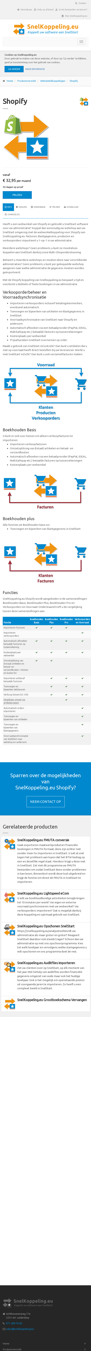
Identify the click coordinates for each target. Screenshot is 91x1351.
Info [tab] (8, 207)
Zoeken (80, 3)
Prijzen (17, 195)
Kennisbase (24, 9)
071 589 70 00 (14, 1323)
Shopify (74, 81)
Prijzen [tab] (54, 207)
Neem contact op (45, 801)
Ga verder (14, 69)
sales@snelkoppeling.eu (20, 1329)
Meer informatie (35, 69)
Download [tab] (71, 207)
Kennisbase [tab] (38, 207)
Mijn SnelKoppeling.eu (74, 16)
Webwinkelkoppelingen (52, 81)
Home (10, 81)
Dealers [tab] (21, 207)
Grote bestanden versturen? (71, 9)
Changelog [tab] (12, 214)
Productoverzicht (26, 81)
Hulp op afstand (43, 9)
